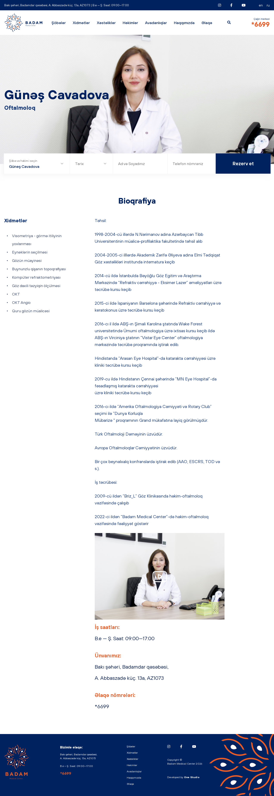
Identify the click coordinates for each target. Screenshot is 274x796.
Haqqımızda (184, 22)
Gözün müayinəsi (27, 260)
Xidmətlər (81, 22)
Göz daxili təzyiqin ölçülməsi (36, 285)
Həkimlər (130, 22)
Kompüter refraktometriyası (36, 277)
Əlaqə (206, 22)
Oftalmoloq (19, 108)
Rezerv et (243, 163)
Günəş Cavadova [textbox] (24, 166)
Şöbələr (58, 22)
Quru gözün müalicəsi (31, 311)
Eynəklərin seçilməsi (29, 252)
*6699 (260, 24)
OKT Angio (21, 302)
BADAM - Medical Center (23, 22)
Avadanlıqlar (156, 22)
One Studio (192, 777)
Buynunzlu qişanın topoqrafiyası (39, 269)
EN (261, 5)
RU (268, 5)
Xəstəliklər (106, 22)
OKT (16, 294)
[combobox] (37, 164)
